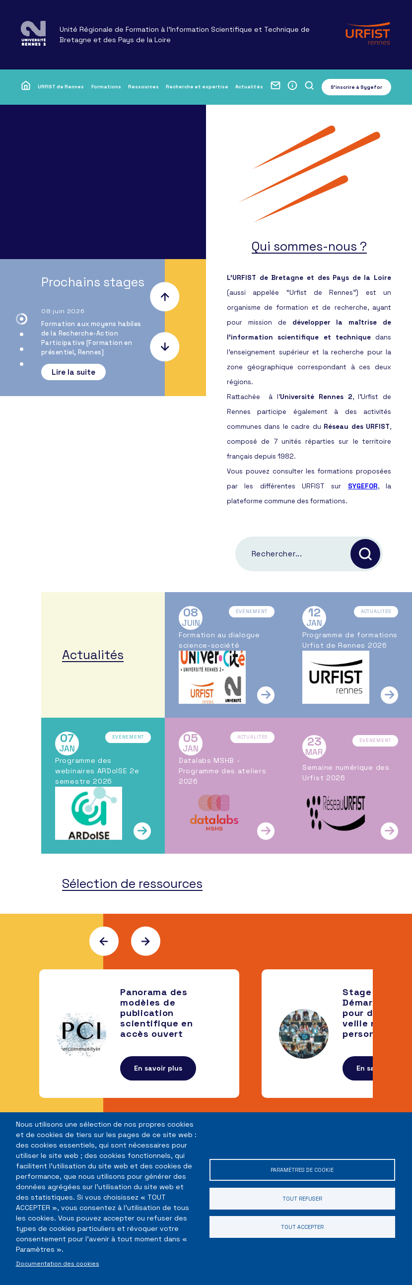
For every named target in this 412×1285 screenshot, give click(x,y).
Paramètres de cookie (302, 1167)
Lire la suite (73, 372)
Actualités (249, 86)
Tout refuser (301, 1198)
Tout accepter (302, 1229)
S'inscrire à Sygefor (356, 87)
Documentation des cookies (57, 1263)
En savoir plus (158, 1086)
